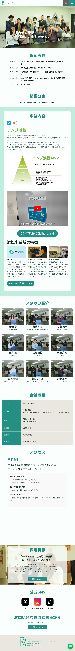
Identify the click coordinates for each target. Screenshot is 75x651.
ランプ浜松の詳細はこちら (37, 233)
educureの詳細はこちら (21, 283)
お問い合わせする (37, 627)
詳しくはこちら (37, 579)
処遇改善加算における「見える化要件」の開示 (38, 102)
